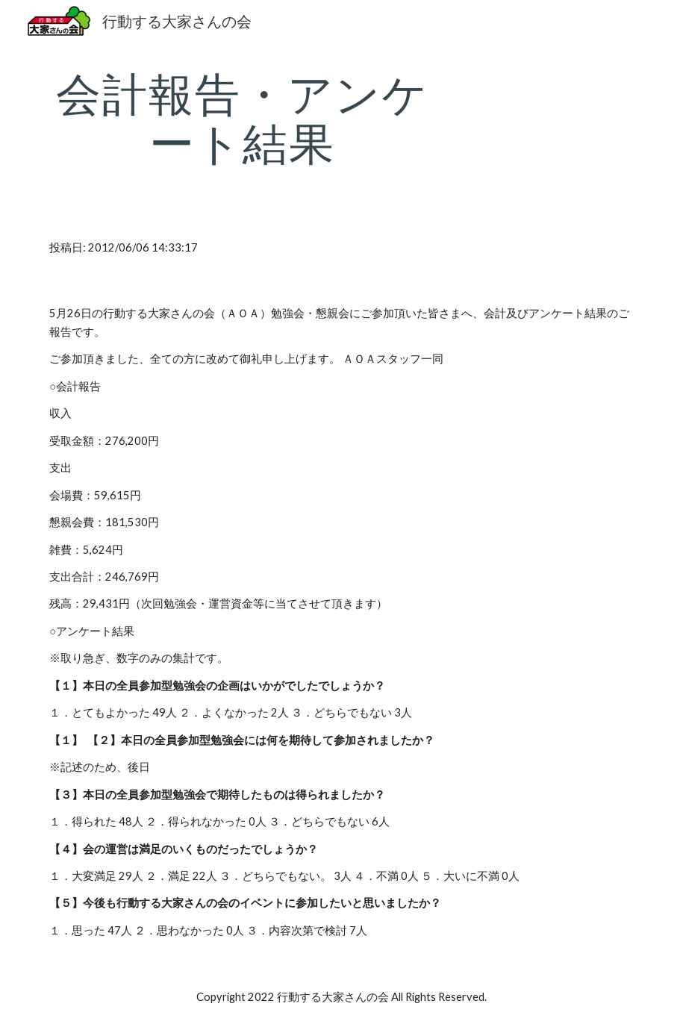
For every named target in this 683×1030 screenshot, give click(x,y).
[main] (241, 118)
